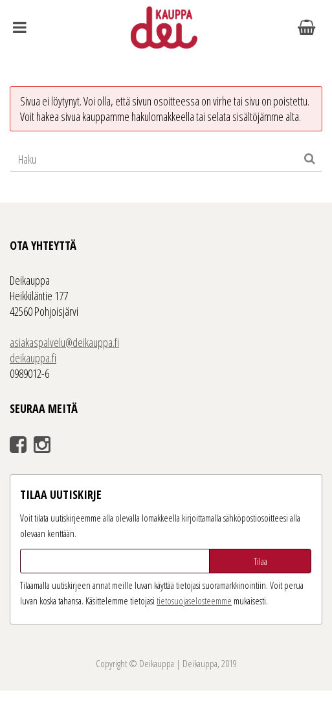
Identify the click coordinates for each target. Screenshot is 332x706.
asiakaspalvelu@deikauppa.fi (64, 342)
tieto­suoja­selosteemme (194, 600)
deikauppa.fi (33, 358)
